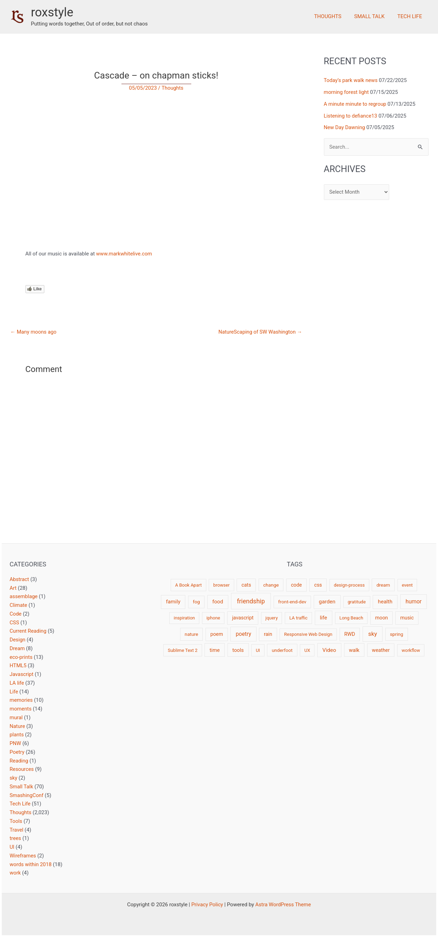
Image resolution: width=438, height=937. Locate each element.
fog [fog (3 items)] (196, 601)
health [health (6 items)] (385, 601)
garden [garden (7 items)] (327, 601)
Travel (17, 830)
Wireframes (23, 856)
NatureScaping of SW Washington (259, 332)
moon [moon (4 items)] (381, 617)
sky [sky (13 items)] (372, 633)
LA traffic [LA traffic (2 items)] (298, 617)
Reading (19, 761)
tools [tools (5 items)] (238, 650)
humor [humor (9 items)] (414, 601)
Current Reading (28, 631)
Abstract (20, 579)
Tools (16, 821)
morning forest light (347, 92)
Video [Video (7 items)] (329, 650)
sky (13, 778)
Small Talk (373, 16)
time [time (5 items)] (215, 650)
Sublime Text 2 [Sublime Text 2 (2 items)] (183, 650)
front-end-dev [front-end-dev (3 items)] (292, 601)
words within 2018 (31, 864)
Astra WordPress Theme (283, 904)
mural (16, 717)
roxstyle (52, 12)
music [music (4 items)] (407, 617)
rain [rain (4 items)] (268, 634)
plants (17, 734)
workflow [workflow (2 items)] (411, 650)
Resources (22, 769)
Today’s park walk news (351, 80)
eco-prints (21, 657)
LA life (17, 683)
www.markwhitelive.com (124, 254)
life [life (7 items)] (323, 618)
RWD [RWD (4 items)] (349, 634)
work (15, 873)
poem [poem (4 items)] (216, 634)
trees (16, 838)
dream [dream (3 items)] (383, 585)
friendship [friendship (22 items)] (251, 601)
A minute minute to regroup (355, 104)
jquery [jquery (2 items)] (272, 617)
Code (16, 614)
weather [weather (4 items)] (381, 650)
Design (18, 640)
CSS (15, 622)
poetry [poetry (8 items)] (243, 634)
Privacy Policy (207, 904)
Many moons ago (33, 332)
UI (12, 847)
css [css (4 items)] (318, 585)
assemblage (24, 596)
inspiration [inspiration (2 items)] (184, 617)
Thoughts (333, 16)
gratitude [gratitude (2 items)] (357, 601)
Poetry (17, 752)
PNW (15, 743)
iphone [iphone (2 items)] (213, 617)
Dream (17, 648)
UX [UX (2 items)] (307, 650)
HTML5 (18, 665)
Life (14, 692)
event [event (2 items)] (407, 585)
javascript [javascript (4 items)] (242, 617)
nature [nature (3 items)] (191, 634)
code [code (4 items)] (296, 585)
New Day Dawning (345, 127)
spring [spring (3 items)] (396, 634)
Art (13, 588)
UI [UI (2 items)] (258, 650)
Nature (17, 726)
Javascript (22, 674)
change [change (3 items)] (271, 585)
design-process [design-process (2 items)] (349, 585)
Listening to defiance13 (351, 116)
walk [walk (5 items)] (354, 650)
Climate (19, 605)
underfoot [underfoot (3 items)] (282, 650)
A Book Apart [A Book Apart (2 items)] (188, 585)
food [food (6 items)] (217, 601)
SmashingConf (27, 795)
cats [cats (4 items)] (246, 585)
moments (21, 709)
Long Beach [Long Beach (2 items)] (351, 617)
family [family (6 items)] (173, 601)
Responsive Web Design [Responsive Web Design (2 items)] (308, 634)
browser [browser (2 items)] (221, 585)
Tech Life (411, 16)
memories (21, 700)
